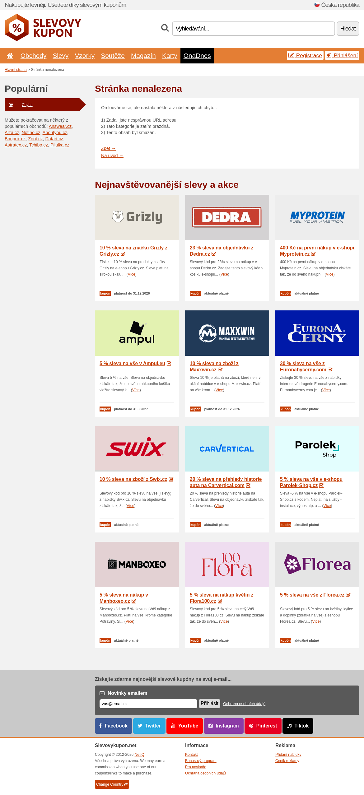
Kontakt (191, 754)
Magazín (143, 55)
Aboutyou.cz (55, 132)
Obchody (34, 55)
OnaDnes (197, 55)
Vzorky (85, 55)
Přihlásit (209, 703)
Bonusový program (201, 761)
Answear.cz (60, 126)
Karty (169, 55)
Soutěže (113, 55)
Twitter (153, 725)
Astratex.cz (16, 144)
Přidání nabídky (288, 754)
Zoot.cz (35, 138)
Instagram (227, 725)
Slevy (60, 55)
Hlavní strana (16, 69)
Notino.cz (30, 132)
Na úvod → (112, 155)
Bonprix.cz (15, 138)
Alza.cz (12, 132)
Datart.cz (54, 138)
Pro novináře (195, 767)
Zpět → (108, 148)
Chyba (19, 105)
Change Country (112, 784)
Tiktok (301, 725)
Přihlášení (342, 55)
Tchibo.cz (38, 144)
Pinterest (266, 725)
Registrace (305, 55)
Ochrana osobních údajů (244, 704)
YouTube (188, 725)
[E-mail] (148, 703)
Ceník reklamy (287, 761)
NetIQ (139, 754)
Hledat (348, 28)
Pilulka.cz (59, 144)
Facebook (116, 725)
